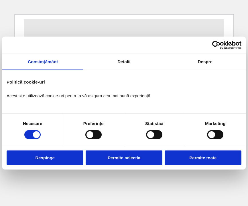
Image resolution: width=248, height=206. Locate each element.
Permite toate (202, 157)
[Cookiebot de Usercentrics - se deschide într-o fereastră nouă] (216, 45)
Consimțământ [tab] (43, 61)
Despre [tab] (205, 61)
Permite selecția (124, 157)
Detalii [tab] (124, 61)
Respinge (45, 157)
